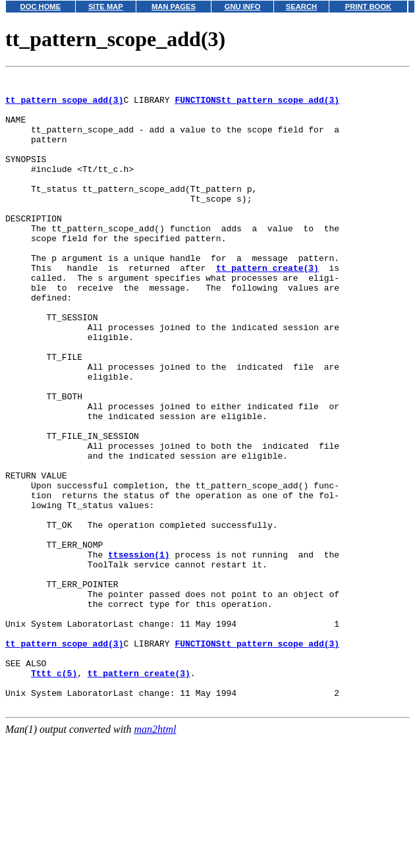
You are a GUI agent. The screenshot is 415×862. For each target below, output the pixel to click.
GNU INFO (243, 7)
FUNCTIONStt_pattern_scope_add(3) (257, 105)
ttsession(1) (139, 651)
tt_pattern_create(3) (267, 307)
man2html (155, 855)
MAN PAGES (174, 7)
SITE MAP (105, 7)
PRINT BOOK (368, 7)
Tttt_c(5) (54, 793)
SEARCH (301, 7)
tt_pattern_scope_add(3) (64, 105)
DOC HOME (40, 7)
